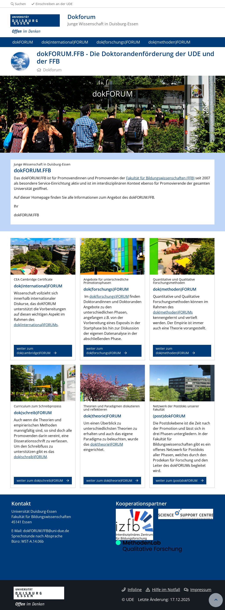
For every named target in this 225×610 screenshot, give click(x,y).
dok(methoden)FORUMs (173, 312)
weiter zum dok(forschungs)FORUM (103, 350)
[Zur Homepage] (35, 24)
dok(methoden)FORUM (169, 42)
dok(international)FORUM (65, 42)
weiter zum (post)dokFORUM (177, 480)
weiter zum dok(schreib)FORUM (40, 480)
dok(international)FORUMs (36, 324)
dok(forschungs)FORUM (118, 42)
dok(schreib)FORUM (30, 456)
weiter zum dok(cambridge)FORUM (34, 350)
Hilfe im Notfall (163, 589)
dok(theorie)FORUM (106, 444)
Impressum (197, 589)
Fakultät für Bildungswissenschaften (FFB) (160, 178)
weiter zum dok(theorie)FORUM (109, 480)
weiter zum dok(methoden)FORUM (172, 350)
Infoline (132, 589)
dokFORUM (22, 42)
